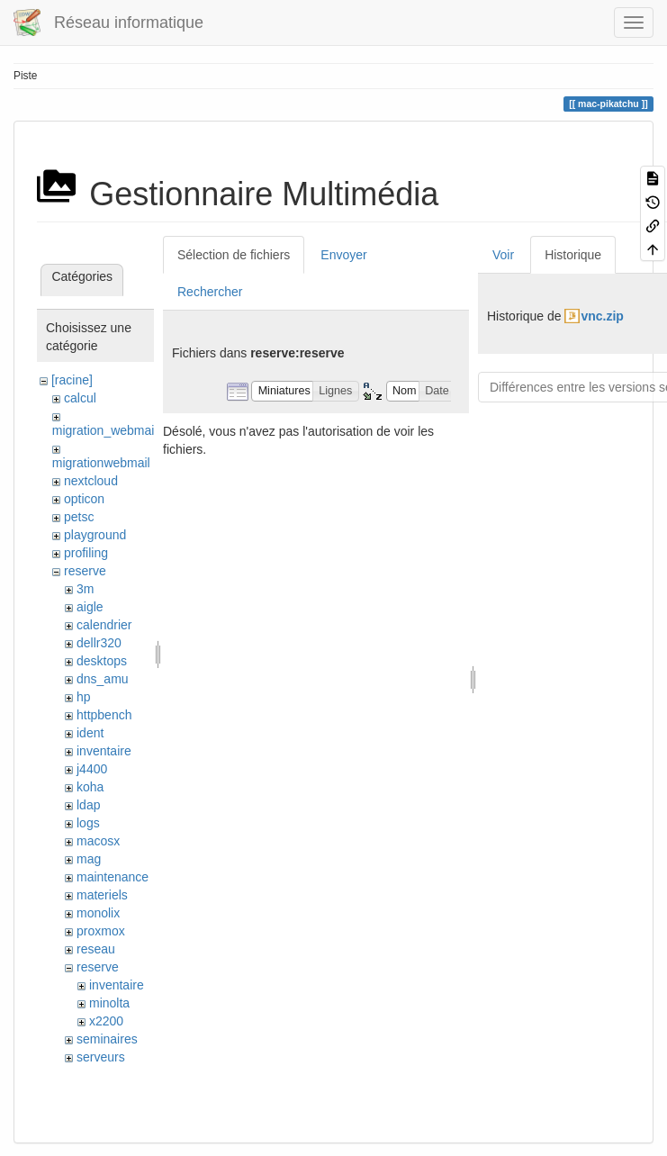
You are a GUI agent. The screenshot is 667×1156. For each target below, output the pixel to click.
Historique (573, 255)
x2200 (106, 1021)
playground (95, 535)
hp (84, 697)
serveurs (101, 1057)
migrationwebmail (101, 463)
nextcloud (91, 481)
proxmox (101, 931)
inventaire (104, 751)
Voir (503, 255)
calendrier (104, 625)
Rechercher (209, 291)
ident (90, 733)
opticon (84, 499)
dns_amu (103, 679)
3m (85, 589)
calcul (80, 398)
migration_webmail (105, 430)
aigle (90, 607)
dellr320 (99, 643)
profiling (86, 553)
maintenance (113, 877)
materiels (102, 895)
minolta (109, 1003)
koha (90, 787)
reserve (85, 571)
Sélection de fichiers (233, 255)
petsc (79, 517)
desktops (102, 661)
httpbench (104, 715)
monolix (98, 913)
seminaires (107, 1039)
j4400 (92, 769)
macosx (98, 841)
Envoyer (343, 255)
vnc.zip (602, 316)
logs (88, 823)
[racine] (72, 380)
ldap (88, 805)
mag (89, 859)
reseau (96, 949)
